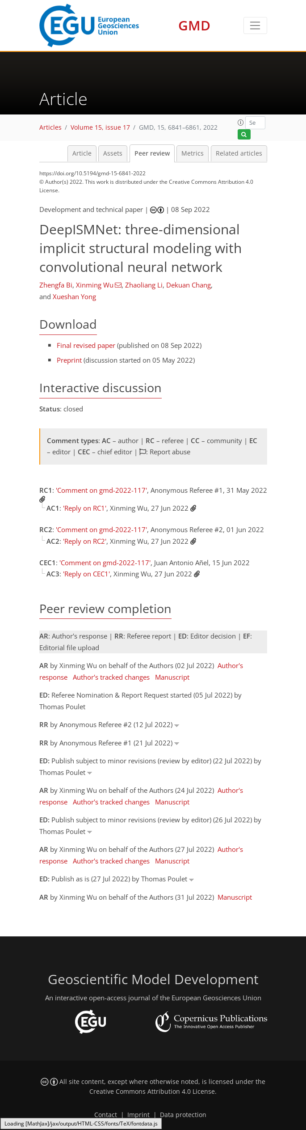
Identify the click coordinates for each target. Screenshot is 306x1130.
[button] (241, 123)
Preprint (69, 360)
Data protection (183, 1115)
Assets (112, 153)
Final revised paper (86, 345)
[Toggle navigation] (255, 25)
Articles (50, 127)
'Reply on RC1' (84, 508)
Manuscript (172, 677)
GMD (194, 25)
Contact (105, 1115)
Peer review (152, 153)
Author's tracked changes (111, 677)
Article (82, 153)
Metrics (192, 153)
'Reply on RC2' (84, 541)
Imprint (138, 1115)
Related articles (239, 153)
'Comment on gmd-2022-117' (101, 490)
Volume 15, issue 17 (100, 127)
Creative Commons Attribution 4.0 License (152, 1092)
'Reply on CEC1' (86, 573)
